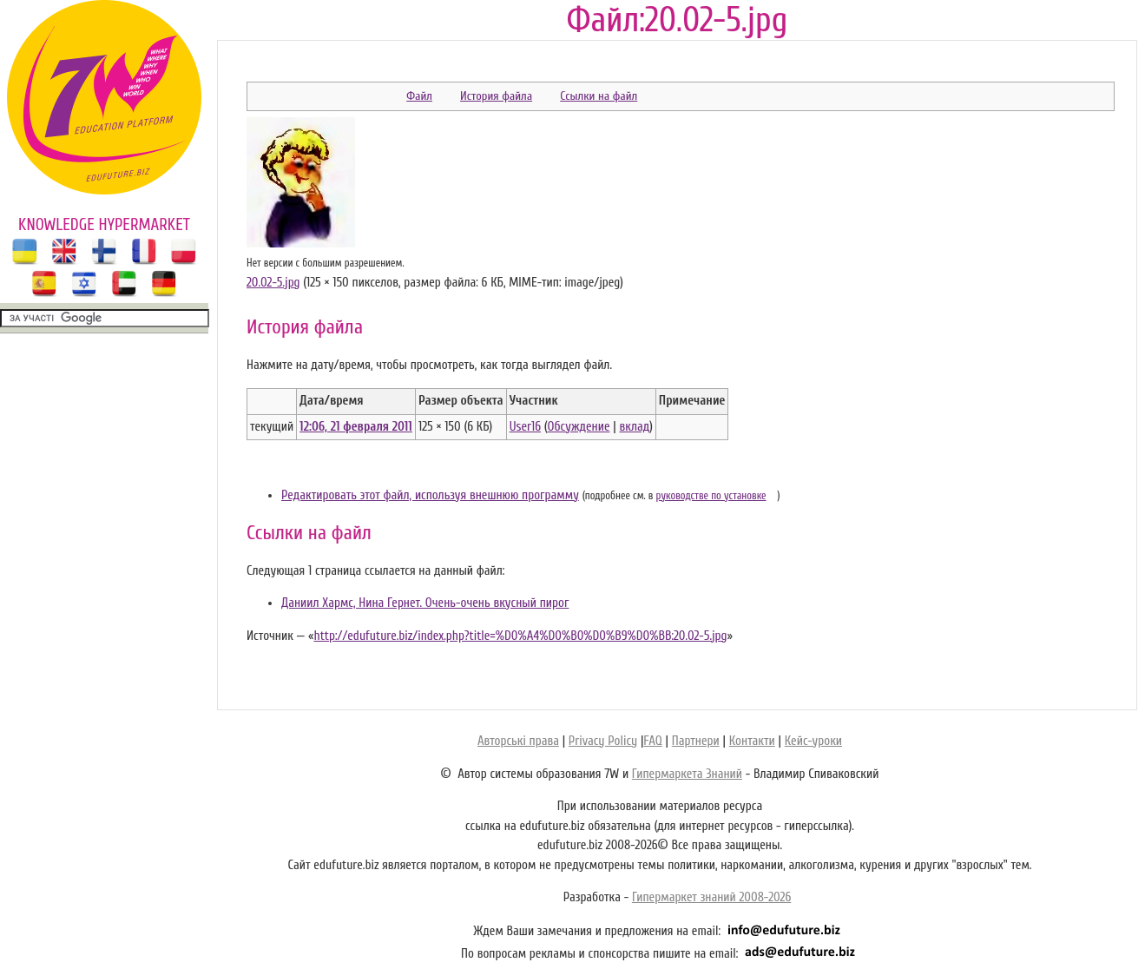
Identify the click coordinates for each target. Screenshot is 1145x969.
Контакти (752, 741)
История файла (496, 96)
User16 (525, 426)
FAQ (652, 741)
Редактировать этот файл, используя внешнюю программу (430, 495)
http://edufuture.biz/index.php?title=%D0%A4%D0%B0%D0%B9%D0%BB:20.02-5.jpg (520, 636)
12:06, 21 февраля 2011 (355, 426)
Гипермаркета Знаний (687, 774)
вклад (634, 426)
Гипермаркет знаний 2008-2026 (711, 897)
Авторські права (518, 741)
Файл (419, 96)
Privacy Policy (603, 741)
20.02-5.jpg (273, 282)
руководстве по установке (711, 496)
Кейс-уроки (813, 741)
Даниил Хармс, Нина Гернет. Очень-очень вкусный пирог (425, 603)
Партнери (696, 741)
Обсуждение (579, 426)
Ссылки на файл (598, 96)
